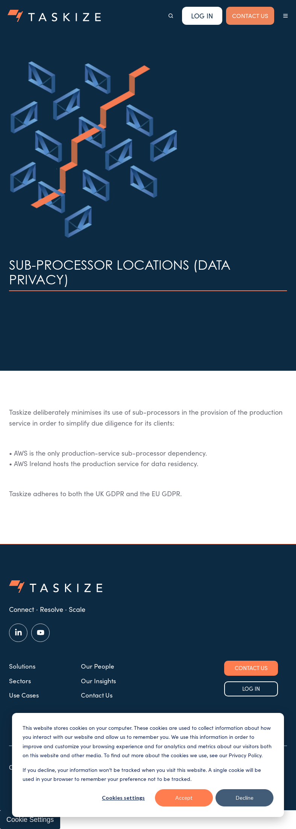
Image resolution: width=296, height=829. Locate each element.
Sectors (20, 680)
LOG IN (251, 688)
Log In (202, 15)
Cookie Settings (30, 819)
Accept (184, 797)
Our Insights (98, 680)
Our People (97, 666)
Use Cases (24, 695)
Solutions (22, 666)
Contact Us (96, 695)
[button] (171, 16)
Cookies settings (123, 797)
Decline (244, 797)
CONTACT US (250, 16)
